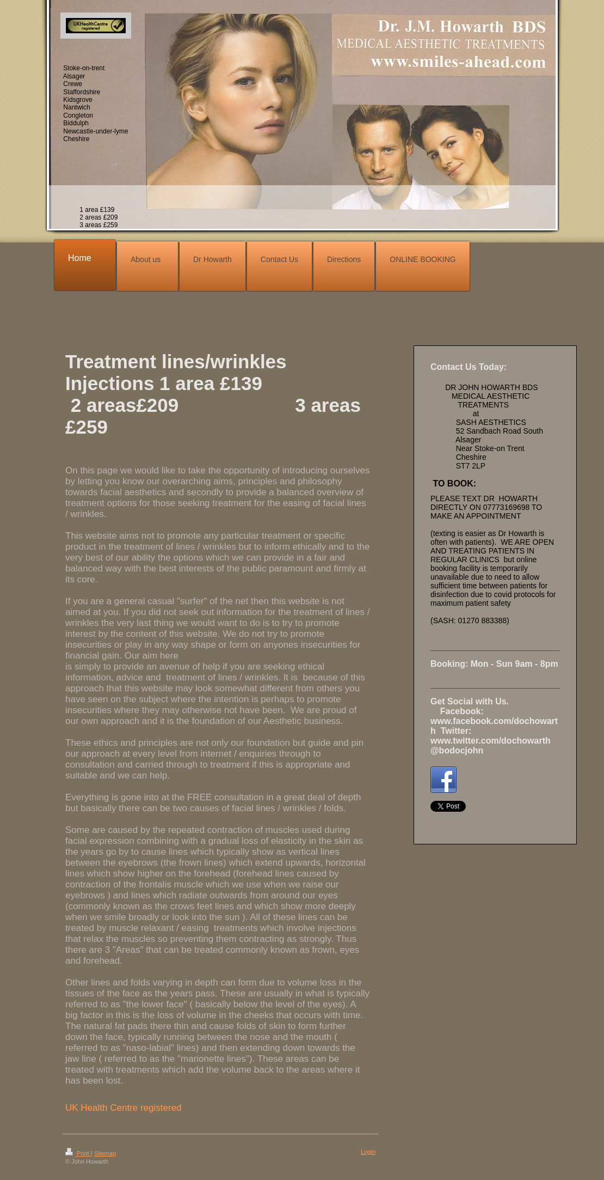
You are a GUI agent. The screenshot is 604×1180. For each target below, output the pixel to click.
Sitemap (105, 1153)
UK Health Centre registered (123, 1108)
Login (368, 1151)
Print (78, 1153)
